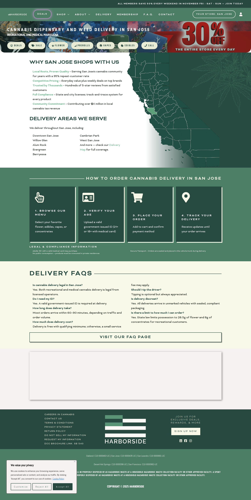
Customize (21, 486)
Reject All (42, 486)
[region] (41, 477)
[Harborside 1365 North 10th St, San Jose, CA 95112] (125, 376)
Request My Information (63, 439)
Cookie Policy (58, 478)
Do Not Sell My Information (65, 435)
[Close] (74, 461)
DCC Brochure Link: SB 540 (64, 444)
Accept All (62, 486)
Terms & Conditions (59, 423)
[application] (68, 14)
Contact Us (53, 419)
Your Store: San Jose (214, 14)
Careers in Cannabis (60, 414)
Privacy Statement (59, 427)
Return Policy (55, 431)
